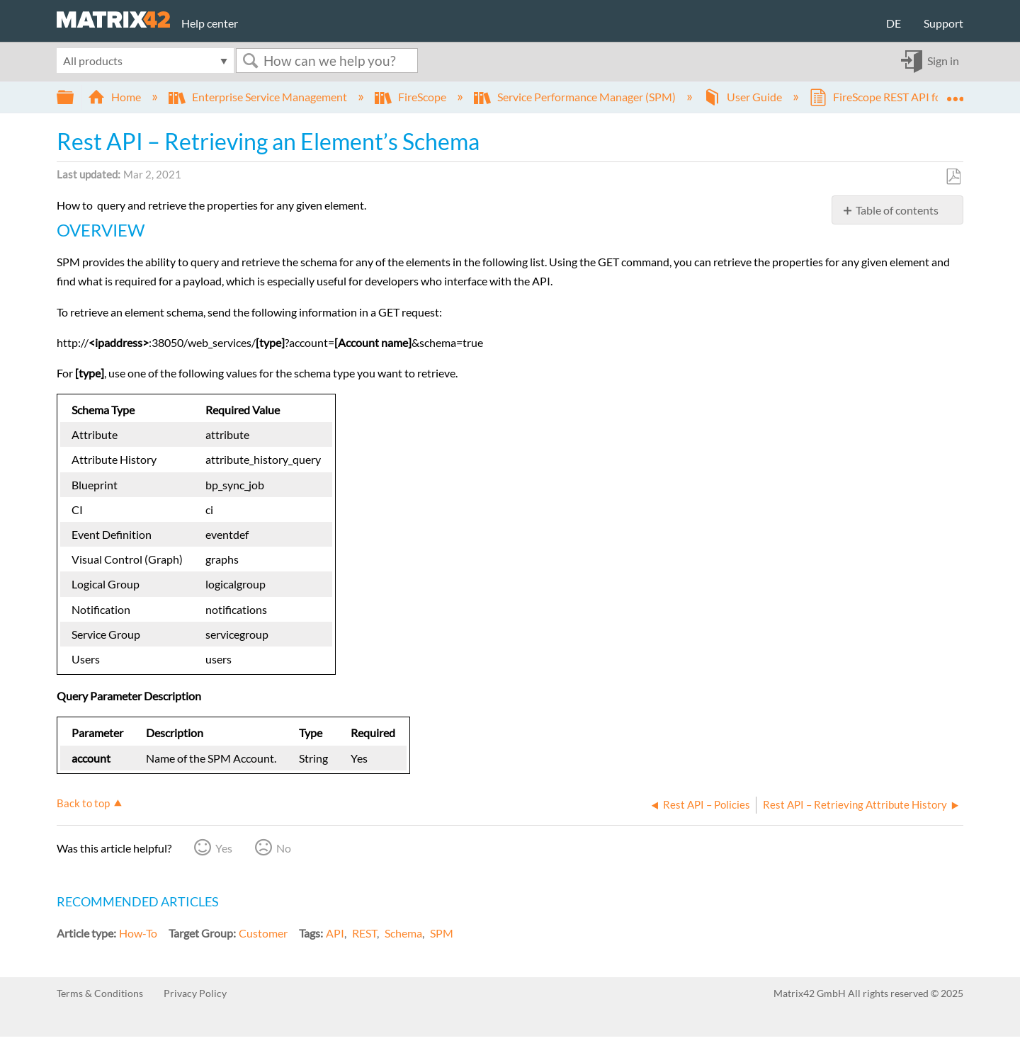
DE (893, 23)
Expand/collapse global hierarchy (74, 97)
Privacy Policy (195, 993)
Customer (263, 933)
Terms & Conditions (100, 993)
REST (364, 933)
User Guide (743, 96)
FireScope (411, 96)
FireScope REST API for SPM (891, 96)
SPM (441, 933)
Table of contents (897, 210)
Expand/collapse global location (954, 92)
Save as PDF (953, 177)
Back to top (83, 803)
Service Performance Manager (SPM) (576, 96)
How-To (138, 933)
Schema (403, 933)
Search (250, 61)
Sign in (943, 60)
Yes (223, 848)
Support (943, 23)
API (335, 933)
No (283, 848)
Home (115, 96)
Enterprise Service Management (259, 96)
